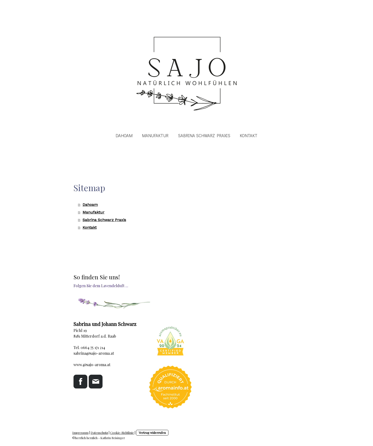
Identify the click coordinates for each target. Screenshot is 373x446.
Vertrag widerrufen (152, 433)
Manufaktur (155, 135)
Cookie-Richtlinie (122, 433)
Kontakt (248, 135)
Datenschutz (99, 433)
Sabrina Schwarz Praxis (204, 135)
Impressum (80, 433)
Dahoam (124, 135)
